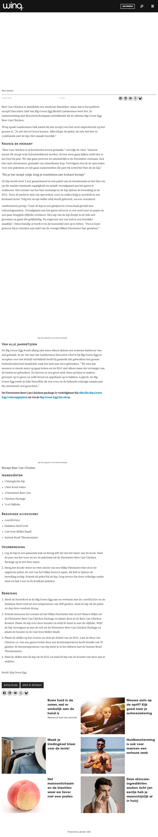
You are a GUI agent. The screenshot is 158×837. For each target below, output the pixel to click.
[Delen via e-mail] (130, 98)
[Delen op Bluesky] (140, 98)
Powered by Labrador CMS (79, 832)
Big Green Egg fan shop (55, 397)
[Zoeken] (141, 6)
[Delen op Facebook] (120, 98)
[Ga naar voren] (12, 6)
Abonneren (127, 6)
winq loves (11, 685)
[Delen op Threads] (135, 98)
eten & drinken (32, 685)
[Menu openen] (152, 6)
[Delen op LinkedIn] (125, 98)
